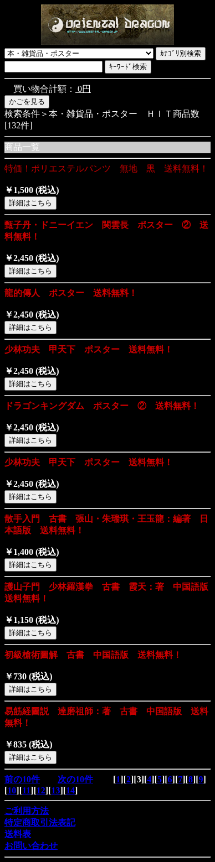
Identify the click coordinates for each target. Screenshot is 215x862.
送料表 (17, 834)
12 (41, 790)
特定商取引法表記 (39, 822)
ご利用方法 (26, 811)
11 (26, 790)
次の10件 (75, 779)
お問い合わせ (31, 845)
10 (11, 790)
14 (70, 790)
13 (55, 790)
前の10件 (22, 779)
